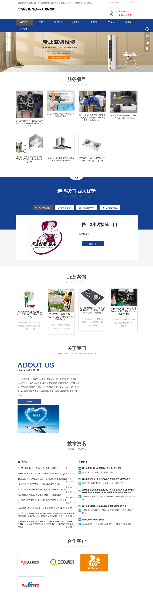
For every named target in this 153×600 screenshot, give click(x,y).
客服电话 (96, 568)
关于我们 (41, 22)
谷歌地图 (26, 580)
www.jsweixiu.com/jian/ (64, 597)
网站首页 (24, 22)
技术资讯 (75, 22)
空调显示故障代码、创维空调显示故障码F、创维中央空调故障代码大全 (29, 123)
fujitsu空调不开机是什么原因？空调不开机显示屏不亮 (29, 318)
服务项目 (58, 22)
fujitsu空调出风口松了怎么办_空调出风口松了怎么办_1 (40, 459)
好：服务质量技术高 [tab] (88, 212)
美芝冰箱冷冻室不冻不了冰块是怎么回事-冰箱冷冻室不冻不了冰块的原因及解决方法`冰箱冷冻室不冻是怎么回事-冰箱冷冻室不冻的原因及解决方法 (46, 499)
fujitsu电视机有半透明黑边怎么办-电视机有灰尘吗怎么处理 (41, 483)
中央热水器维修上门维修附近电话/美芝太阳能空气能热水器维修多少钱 (29, 161)
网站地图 (34, 580)
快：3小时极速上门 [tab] (39, 212)
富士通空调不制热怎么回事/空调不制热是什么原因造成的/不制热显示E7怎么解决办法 (92, 117)
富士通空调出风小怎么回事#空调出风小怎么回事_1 (38, 443)
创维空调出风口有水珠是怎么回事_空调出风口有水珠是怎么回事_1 (44, 454)
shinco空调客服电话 (98, 597)
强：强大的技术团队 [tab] (113, 212)
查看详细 (92, 248)
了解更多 (28, 406)
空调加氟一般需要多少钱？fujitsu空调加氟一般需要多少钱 (60, 321)
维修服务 (84, 564)
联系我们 (24, 29)
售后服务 (84, 568)
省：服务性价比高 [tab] (63, 212)
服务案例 (93, 22)
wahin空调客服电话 (82, 597)
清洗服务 (96, 564)
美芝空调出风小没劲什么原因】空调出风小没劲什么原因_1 (41, 448)
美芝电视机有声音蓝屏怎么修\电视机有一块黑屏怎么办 (40, 470)
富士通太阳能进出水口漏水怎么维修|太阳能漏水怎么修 (104, 481)
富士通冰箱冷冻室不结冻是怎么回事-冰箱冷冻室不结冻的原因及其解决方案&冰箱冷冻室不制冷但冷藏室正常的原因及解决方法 (108, 466)
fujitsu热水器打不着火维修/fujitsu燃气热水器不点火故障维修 (123, 315)
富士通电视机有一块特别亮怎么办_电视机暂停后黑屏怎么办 (42, 464)
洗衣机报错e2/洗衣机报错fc (93, 494)
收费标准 (110, 22)
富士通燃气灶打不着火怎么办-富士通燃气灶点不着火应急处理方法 (92, 315)
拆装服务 (109, 564)
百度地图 (19, 580)
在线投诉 (127, 22)
